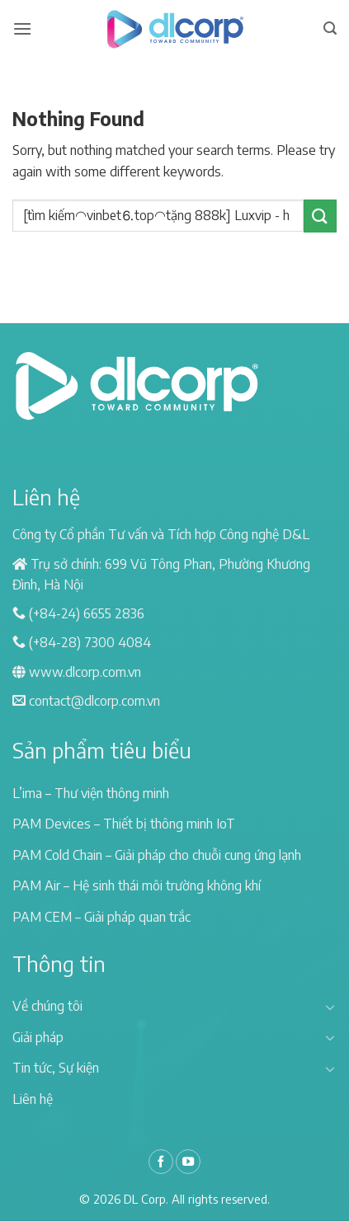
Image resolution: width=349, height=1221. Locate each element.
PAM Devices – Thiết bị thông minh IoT (123, 823)
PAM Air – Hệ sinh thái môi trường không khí (136, 885)
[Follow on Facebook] (161, 1161)
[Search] (330, 28)
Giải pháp (38, 1037)
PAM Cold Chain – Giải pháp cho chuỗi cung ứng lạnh (156, 855)
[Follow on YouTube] (188, 1161)
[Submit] (320, 216)
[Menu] (22, 28)
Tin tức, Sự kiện (55, 1067)
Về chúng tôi (47, 1006)
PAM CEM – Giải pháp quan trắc (101, 917)
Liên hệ (32, 1099)
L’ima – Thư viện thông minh (90, 793)
